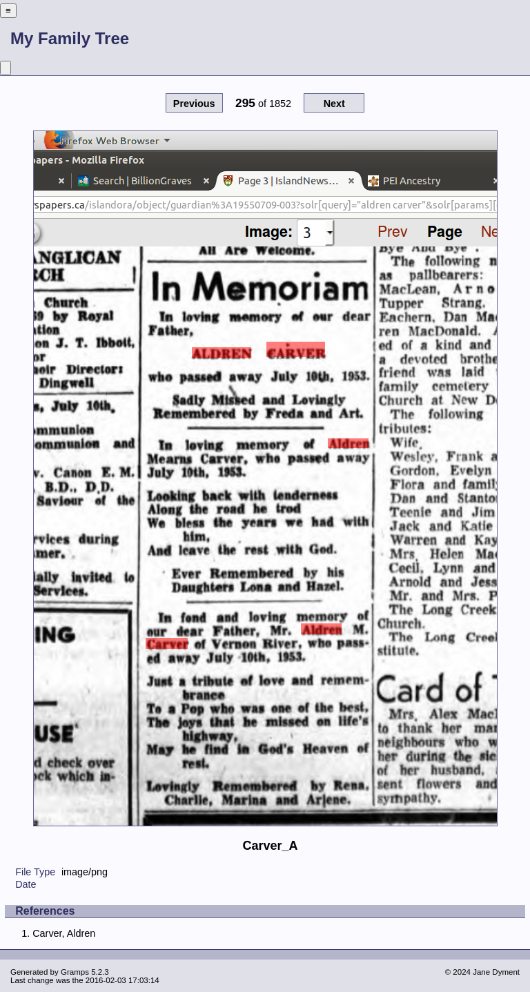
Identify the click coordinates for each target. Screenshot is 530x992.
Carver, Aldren (63, 933)
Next (334, 103)
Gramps (75, 972)
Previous (194, 103)
